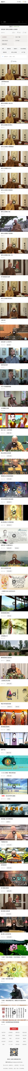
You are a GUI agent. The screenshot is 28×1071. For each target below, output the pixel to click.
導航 (19, 1)
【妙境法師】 (9, 844)
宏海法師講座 (23, 48)
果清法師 (17, 1038)
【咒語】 (9, 798)
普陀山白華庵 (14, 52)
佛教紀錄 (17, 1035)
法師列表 (3, 1032)
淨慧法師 (10, 1041)
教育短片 (10, 1035)
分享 (18, 32)
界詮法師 (24, 1035)
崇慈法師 (17, 1044)
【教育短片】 (9, 502)
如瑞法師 (3, 1041)
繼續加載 (14, 1028)
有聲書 (3, 1035)
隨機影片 (15, 48)
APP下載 (23, 52)
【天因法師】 (9, 571)
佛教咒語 (17, 1032)
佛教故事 (5, 52)
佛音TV (3, 2)
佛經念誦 (24, 1032)
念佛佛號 (10, 1032)
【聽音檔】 (8, 344)
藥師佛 (24, 1038)
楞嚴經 (17, 1041)
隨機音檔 (9, 48)
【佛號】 (8, 729)
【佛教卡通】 (9, 433)
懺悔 (3, 1044)
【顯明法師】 (9, 891)
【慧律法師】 (9, 868)
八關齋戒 (3, 1038)
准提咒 (24, 1041)
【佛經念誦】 (9, 775)
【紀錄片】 (8, 821)
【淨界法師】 (9, 456)
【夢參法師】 (9, 683)
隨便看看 (24, 1044)
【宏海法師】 (8, 914)
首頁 (3, 48)
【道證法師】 (9, 548)
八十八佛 (10, 1044)
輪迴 (10, 1038)
